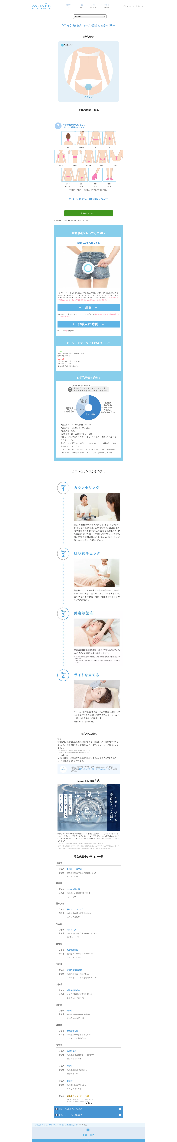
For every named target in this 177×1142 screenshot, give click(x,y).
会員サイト (139, 6)
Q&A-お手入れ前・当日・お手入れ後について (94, 769)
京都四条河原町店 (74, 970)
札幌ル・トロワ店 (74, 869)
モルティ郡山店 (73, 889)
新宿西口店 (71, 1051)
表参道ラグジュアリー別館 (78, 1096)
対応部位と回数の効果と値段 (68, 1125)
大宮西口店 (71, 930)
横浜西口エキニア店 (75, 909)
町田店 (69, 1081)
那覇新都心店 (72, 1031)
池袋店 (69, 1066)
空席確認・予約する (88, 213)
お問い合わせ (127, 6)
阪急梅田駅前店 (73, 990)
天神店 (69, 1011)
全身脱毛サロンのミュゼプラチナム (46, 1125)
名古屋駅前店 (72, 950)
